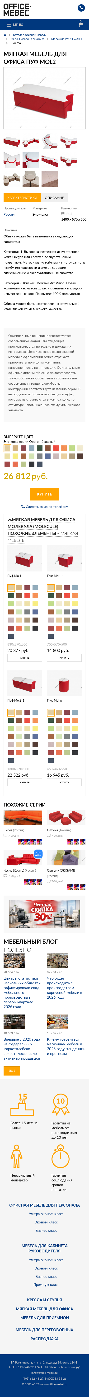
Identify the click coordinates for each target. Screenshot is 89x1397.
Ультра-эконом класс (46, 1213)
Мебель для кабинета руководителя (45, 1248)
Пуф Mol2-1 (15, 700)
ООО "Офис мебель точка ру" (60, 1367)
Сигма (8, 830)
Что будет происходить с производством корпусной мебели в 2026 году (64, 988)
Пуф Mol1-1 (55, 576)
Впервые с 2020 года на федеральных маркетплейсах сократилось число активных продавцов (22, 1049)
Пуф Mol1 (14, 576)
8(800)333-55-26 (55, 1379)
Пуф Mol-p (54, 700)
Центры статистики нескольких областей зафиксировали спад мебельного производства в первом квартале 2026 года (22, 992)
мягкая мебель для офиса (44, 1309)
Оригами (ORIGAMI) (61, 870)
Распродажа (45, 1338)
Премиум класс (46, 1284)
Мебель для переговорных (44, 1329)
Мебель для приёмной (44, 1317)
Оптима (52, 830)
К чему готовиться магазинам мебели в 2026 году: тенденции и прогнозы (66, 1046)
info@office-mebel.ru (44, 1373)
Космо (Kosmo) (14, 870)
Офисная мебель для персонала (44, 1205)
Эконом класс (46, 1222)
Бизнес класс (46, 1230)
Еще (12, 1071)
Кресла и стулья (44, 1300)
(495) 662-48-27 (33, 1379)
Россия (9, 214)
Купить (44, 494)
